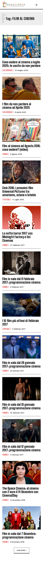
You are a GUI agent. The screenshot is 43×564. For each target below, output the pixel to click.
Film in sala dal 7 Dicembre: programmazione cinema (19, 535)
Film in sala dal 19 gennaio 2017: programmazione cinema (21, 406)
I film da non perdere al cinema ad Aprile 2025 (16, 106)
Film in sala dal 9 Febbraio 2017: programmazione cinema (21, 280)
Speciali (6, 329)
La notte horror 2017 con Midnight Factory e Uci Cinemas (17, 236)
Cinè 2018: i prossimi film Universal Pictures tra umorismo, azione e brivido (19, 191)
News (5, 154)
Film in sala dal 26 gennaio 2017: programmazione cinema (21, 364)
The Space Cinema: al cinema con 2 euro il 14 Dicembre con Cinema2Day (20, 491)
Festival (6, 199)
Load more (21, 550)
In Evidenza (7, 70)
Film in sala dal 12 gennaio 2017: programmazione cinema (21, 448)
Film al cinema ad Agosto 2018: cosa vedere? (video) (21, 147)
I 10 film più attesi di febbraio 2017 (20, 322)
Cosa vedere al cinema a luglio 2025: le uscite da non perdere (21, 64)
